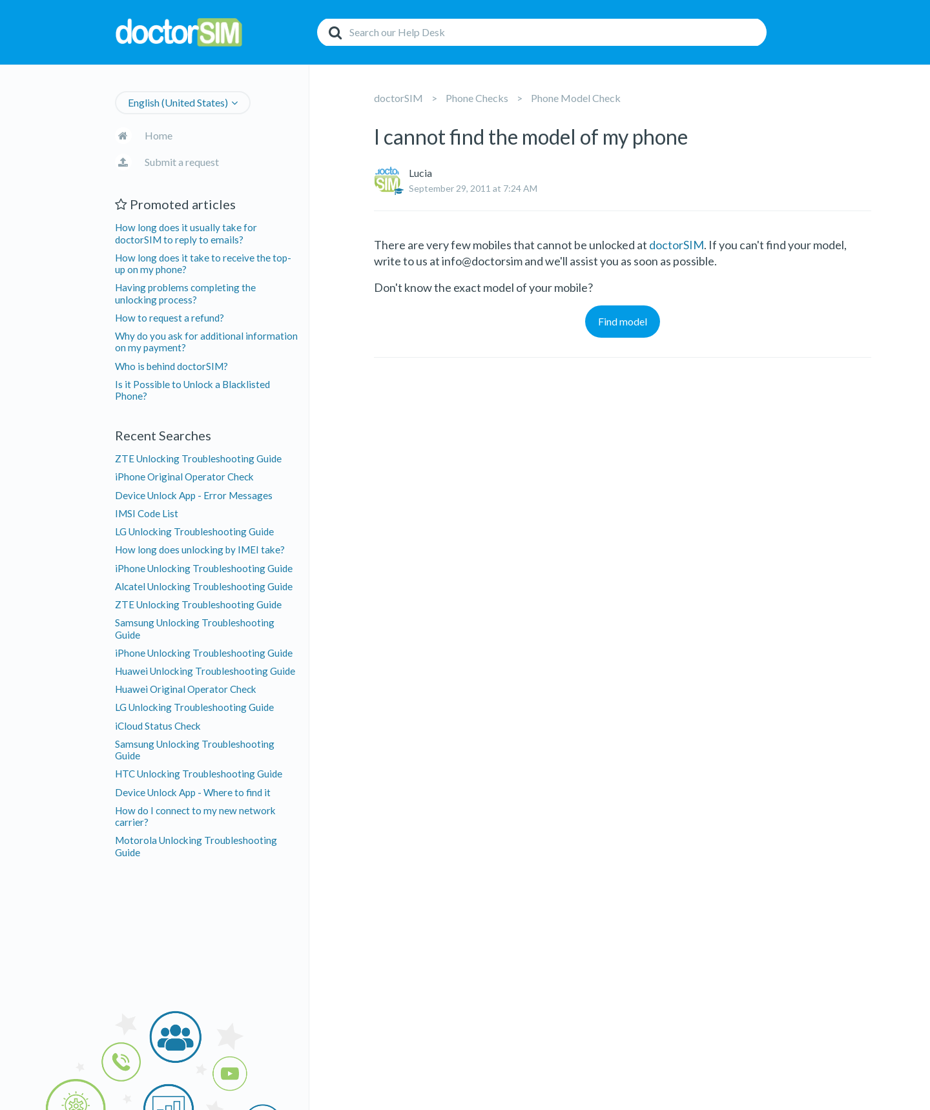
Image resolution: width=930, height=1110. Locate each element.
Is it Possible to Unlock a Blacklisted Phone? (192, 390)
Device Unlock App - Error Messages (194, 495)
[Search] (542, 32)
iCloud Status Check (158, 726)
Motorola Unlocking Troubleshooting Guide (196, 846)
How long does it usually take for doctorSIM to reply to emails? (186, 233)
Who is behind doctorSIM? (171, 366)
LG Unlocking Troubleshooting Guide (194, 531)
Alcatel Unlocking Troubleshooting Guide (204, 586)
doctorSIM (398, 98)
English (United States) (178, 102)
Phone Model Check (576, 98)
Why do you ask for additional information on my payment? (206, 341)
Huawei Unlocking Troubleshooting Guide (205, 671)
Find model (622, 321)
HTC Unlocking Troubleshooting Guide (198, 773)
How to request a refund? (169, 318)
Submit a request (182, 162)
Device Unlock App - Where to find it (193, 792)
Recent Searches (163, 435)
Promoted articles (175, 204)
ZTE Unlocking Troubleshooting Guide (198, 458)
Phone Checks (477, 98)
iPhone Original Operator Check (184, 476)
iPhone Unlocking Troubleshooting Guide (204, 568)
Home (158, 135)
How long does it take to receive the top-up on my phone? (203, 263)
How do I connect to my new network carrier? (195, 816)
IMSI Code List (146, 513)
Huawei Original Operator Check (185, 689)
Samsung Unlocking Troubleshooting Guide (194, 628)
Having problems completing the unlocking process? (185, 293)
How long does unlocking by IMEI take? (200, 549)
